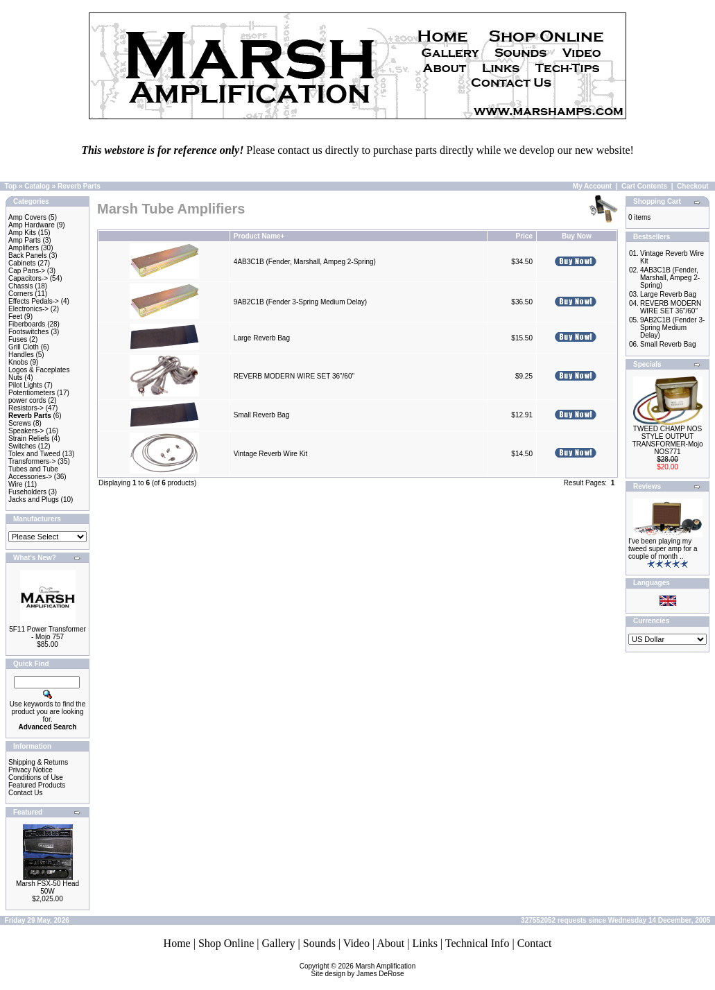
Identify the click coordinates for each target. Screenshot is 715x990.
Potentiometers (31, 393)
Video (356, 943)
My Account (592, 186)
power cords (27, 400)
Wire (15, 484)
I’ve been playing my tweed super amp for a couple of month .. (663, 548)
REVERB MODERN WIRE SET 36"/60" (294, 376)
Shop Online (226, 943)
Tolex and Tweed (34, 454)
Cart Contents (644, 186)
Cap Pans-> (26, 271)
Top (11, 186)
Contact (534, 943)
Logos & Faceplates (38, 370)
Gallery (278, 943)
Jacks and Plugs (33, 499)
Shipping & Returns (38, 762)
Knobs (18, 362)
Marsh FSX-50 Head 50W (47, 887)
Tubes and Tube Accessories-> (33, 472)
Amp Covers (27, 217)
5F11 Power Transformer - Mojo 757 (47, 633)
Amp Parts (24, 240)
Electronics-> (28, 309)
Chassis (20, 286)
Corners (20, 293)
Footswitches (28, 332)
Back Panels (27, 255)
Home (177, 943)
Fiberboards (26, 324)
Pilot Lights (25, 385)
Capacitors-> (28, 278)
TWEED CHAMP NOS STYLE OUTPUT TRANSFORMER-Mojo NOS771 (667, 440)
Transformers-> (31, 461)
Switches (22, 446)
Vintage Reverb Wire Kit (271, 454)
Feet (15, 316)
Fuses (17, 339)
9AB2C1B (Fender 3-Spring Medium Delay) (300, 302)
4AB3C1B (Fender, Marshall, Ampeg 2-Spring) (305, 262)
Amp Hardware (31, 225)
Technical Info (477, 943)
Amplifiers (23, 248)
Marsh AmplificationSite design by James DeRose (363, 970)
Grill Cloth (23, 347)
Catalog (37, 186)
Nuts (15, 377)
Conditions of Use (35, 777)
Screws (19, 423)
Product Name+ (259, 236)
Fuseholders (27, 492)
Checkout (693, 186)
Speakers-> (26, 431)
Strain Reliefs (28, 438)
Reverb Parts (79, 186)
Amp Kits (22, 232)
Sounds (319, 943)
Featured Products (36, 785)
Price (524, 236)
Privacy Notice (30, 770)
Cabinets (21, 263)
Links (424, 943)
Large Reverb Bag (262, 338)
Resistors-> (26, 408)
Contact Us (25, 793)
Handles (21, 354)
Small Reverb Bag (262, 415)
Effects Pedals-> (33, 301)
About (390, 943)
